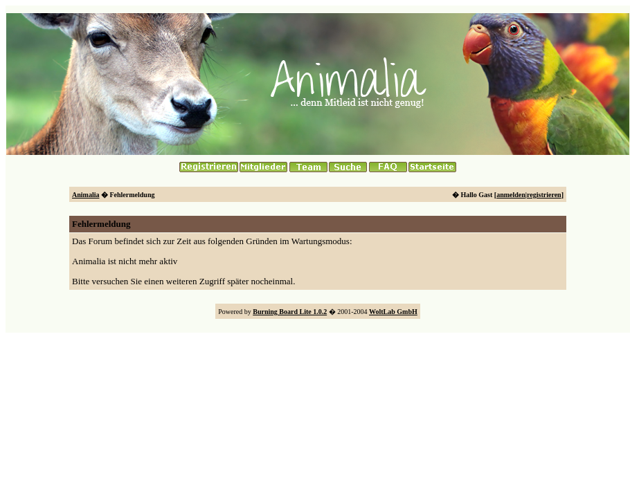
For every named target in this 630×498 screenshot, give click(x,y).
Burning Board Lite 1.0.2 (290, 311)
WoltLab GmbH (393, 311)
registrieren (544, 195)
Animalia (85, 195)
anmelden (510, 195)
